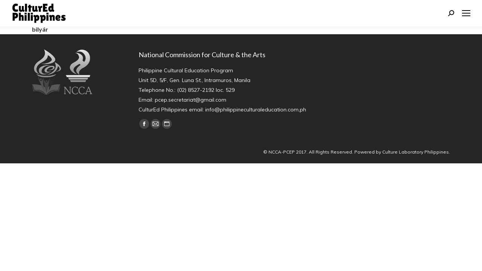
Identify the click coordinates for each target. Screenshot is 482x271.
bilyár (40, 29)
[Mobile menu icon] (466, 13)
